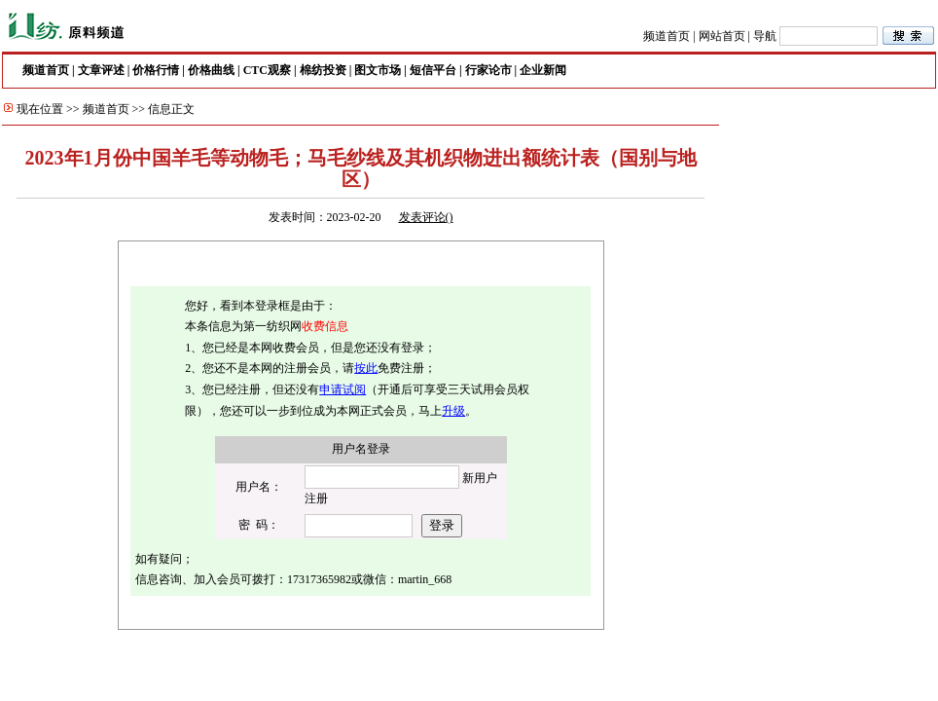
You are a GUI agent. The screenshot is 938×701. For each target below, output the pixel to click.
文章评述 (101, 70)
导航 (764, 36)
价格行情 (155, 70)
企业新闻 (543, 70)
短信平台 (433, 70)
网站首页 (722, 36)
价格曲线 (211, 70)
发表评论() (426, 217)
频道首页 (666, 36)
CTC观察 (267, 70)
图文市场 (377, 70)
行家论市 (488, 70)
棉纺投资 (323, 70)
